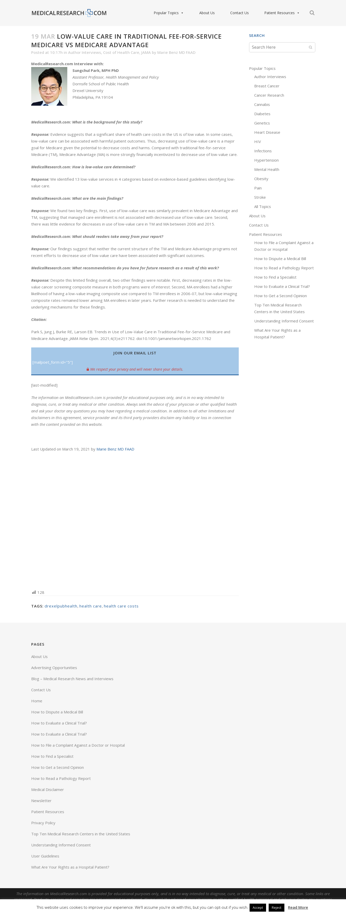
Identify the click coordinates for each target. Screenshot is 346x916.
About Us (207, 12)
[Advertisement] (135, 520)
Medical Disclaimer (47, 789)
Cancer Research (269, 95)
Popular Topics (169, 13)
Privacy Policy (43, 822)
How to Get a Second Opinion (280, 295)
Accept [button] (258, 907)
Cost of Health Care (121, 52)
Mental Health (266, 169)
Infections (263, 150)
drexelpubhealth (61, 606)
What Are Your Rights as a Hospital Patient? (70, 867)
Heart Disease (267, 132)
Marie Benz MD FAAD (176, 52)
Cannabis (262, 104)
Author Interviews (84, 52)
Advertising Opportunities (54, 667)
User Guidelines (45, 856)
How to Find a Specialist (275, 277)
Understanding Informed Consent (284, 320)
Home (36, 700)
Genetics (262, 123)
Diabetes (262, 113)
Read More (298, 907)
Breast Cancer (266, 85)
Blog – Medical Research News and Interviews (72, 678)
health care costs (121, 606)
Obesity (261, 178)
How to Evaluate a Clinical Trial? (282, 286)
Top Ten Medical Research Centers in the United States (80, 833)
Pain (258, 187)
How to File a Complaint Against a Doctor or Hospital (78, 745)
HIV (257, 141)
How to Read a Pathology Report (284, 267)
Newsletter (41, 800)
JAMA (146, 52)
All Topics (262, 206)
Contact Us (239, 12)
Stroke (260, 197)
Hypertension (266, 160)
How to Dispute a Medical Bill (280, 258)
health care (90, 606)
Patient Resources (282, 13)
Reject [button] (276, 907)
